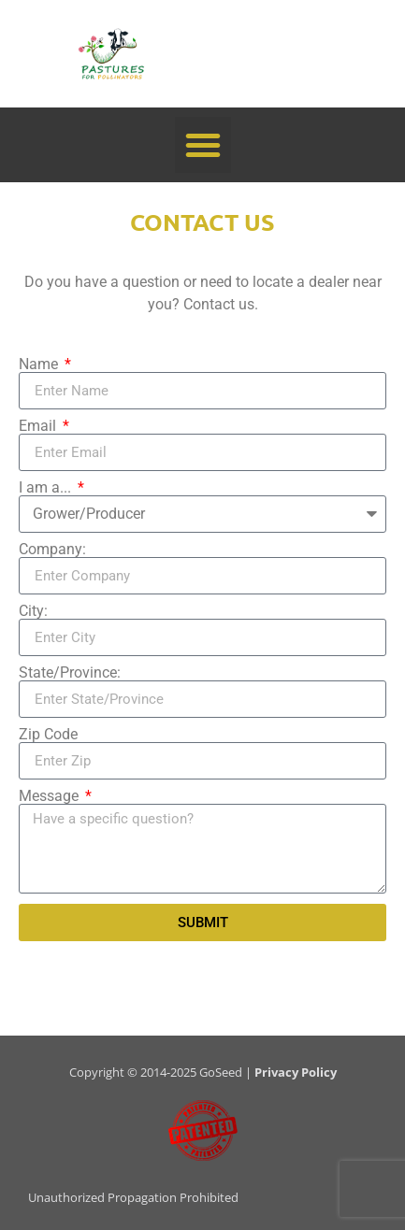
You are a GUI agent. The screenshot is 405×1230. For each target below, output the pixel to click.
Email (39, 426)
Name (40, 364)
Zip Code (48, 734)
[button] (203, 145)
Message (50, 796)
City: (33, 611)
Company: (52, 549)
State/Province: (70, 672)
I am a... (47, 487)
